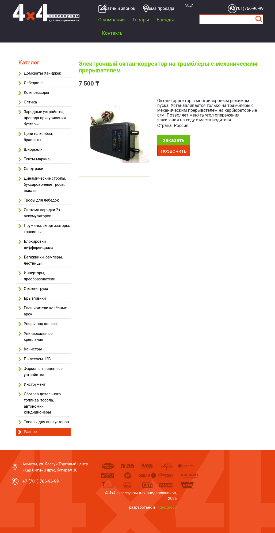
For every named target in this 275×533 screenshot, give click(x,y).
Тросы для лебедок (41, 200)
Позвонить (173, 151)
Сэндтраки (33, 169)
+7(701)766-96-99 (245, 8)
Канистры (33, 349)
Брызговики (35, 298)
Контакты (113, 33)
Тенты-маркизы (38, 159)
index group (166, 507)
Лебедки (33, 83)
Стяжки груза (36, 289)
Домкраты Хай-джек (42, 73)
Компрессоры (36, 92)
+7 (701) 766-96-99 (40, 481)
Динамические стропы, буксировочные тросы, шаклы (45, 184)
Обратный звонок (116, 8)
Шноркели (33, 149)
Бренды (165, 19)
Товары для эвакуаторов (46, 422)
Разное (30, 432)
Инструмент (34, 384)
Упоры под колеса (40, 324)
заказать (174, 140)
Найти (259, 19)
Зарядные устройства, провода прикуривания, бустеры (45, 118)
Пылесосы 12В (37, 359)
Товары (140, 19)
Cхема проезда (159, 8)
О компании (111, 19)
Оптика (30, 102)
